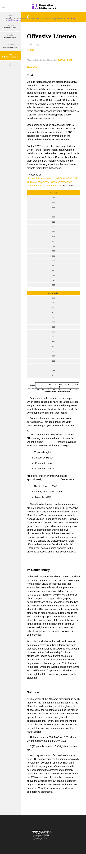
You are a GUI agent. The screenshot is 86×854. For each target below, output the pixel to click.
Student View (32, 67)
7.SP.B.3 (61, 60)
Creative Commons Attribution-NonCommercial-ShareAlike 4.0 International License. (41, 838)
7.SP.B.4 (70, 60)
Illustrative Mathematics (39, 835)
